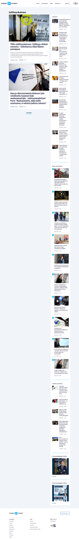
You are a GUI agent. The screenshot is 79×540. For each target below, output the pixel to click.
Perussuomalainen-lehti (35, 529)
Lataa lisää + (29, 112)
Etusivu (38, 3)
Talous (16, 60)
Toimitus (32, 525)
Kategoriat (58, 3)
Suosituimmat (45, 3)
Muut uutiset (12, 529)
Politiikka (12, 60)
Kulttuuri (11, 531)
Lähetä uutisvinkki (34, 527)
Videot (51, 3)
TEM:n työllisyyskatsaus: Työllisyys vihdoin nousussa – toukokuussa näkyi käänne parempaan (29, 46)
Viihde (10, 537)
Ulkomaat (11, 527)
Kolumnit (11, 535)
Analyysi (11, 525)
